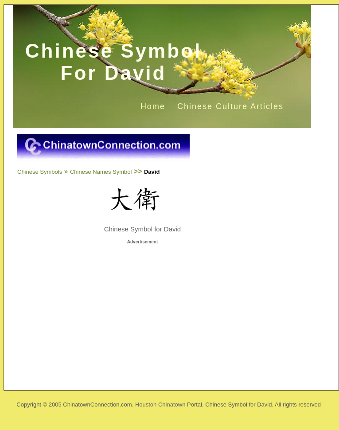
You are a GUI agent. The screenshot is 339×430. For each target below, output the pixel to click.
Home (152, 106)
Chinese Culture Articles (230, 106)
